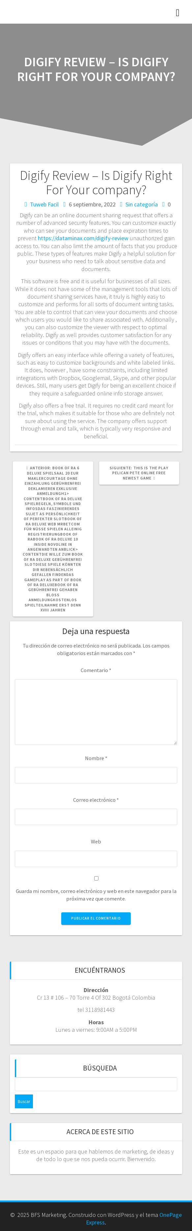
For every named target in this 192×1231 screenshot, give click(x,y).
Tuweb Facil (44, 204)
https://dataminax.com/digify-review (83, 238)
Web (96, 841)
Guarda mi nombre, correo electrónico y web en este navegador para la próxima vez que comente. (96, 895)
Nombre (96, 758)
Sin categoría (141, 204)
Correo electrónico (96, 799)
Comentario (96, 670)
